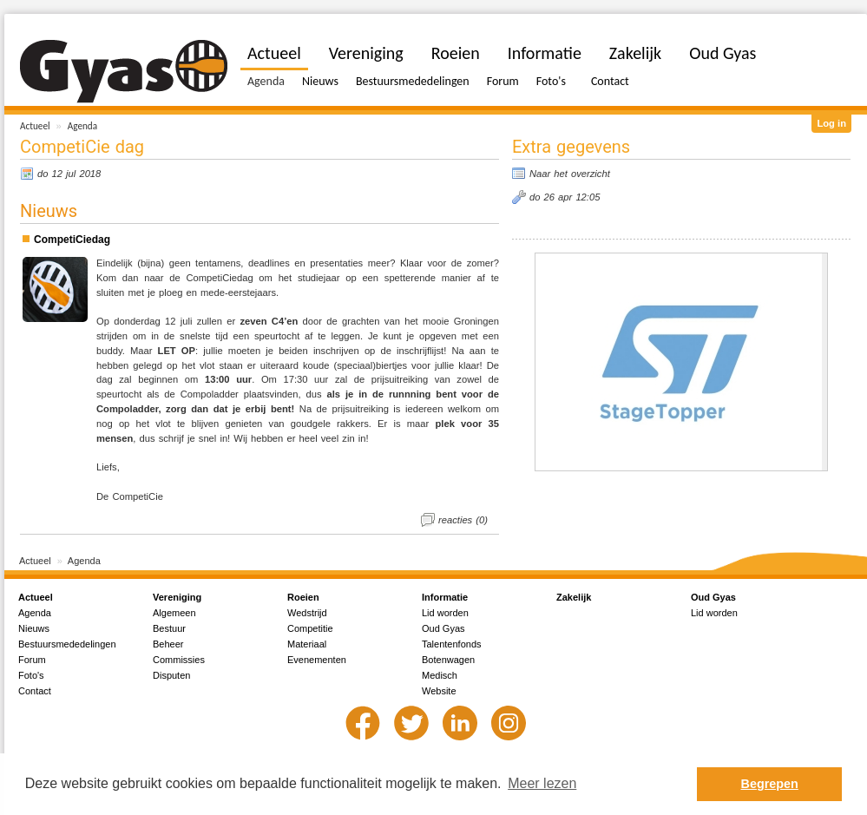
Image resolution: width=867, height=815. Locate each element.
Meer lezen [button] (542, 783)
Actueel (35, 126)
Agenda (82, 126)
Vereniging (366, 53)
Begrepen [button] (769, 784)
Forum (503, 81)
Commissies (179, 659)
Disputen (171, 675)
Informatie (544, 53)
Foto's (551, 81)
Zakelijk (635, 53)
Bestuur (169, 628)
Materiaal (306, 644)
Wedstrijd (307, 613)
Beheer (168, 644)
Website (439, 691)
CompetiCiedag (72, 239)
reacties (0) (463, 520)
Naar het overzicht (569, 173)
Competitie (310, 628)
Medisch (439, 675)
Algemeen (174, 613)
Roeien (455, 53)
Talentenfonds (452, 644)
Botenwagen (448, 659)
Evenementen (316, 659)
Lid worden (445, 613)
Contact (610, 81)
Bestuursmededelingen (413, 81)
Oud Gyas (722, 53)
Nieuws (320, 81)
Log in (831, 123)
